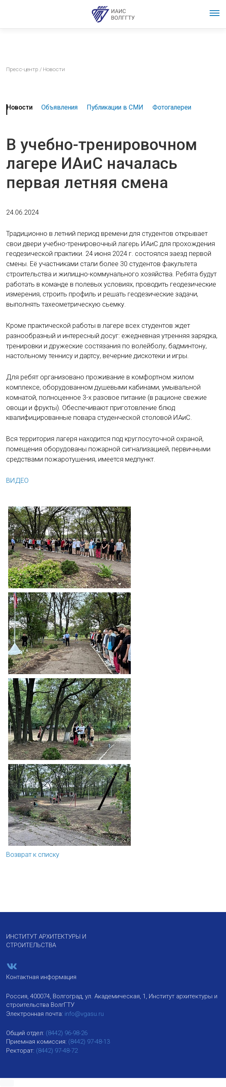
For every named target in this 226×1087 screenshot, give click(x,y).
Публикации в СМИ (115, 107)
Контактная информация (41, 977)
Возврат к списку (32, 854)
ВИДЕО (17, 480)
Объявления (59, 107)
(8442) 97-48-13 (89, 1041)
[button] (7, 1083)
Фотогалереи (171, 107)
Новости (20, 107)
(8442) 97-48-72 (57, 1050)
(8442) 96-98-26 (66, 1033)
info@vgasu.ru (84, 1014)
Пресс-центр (22, 69)
